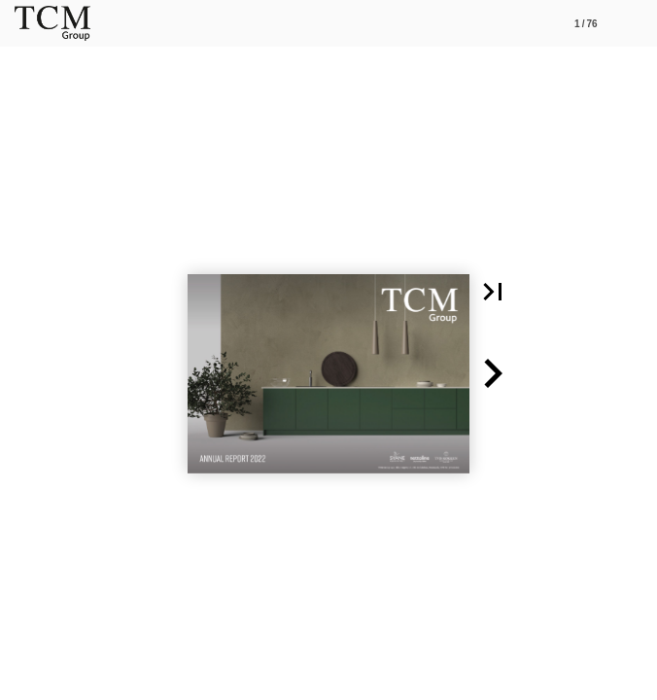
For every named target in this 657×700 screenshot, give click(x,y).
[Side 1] (586, 23)
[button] (492, 291)
